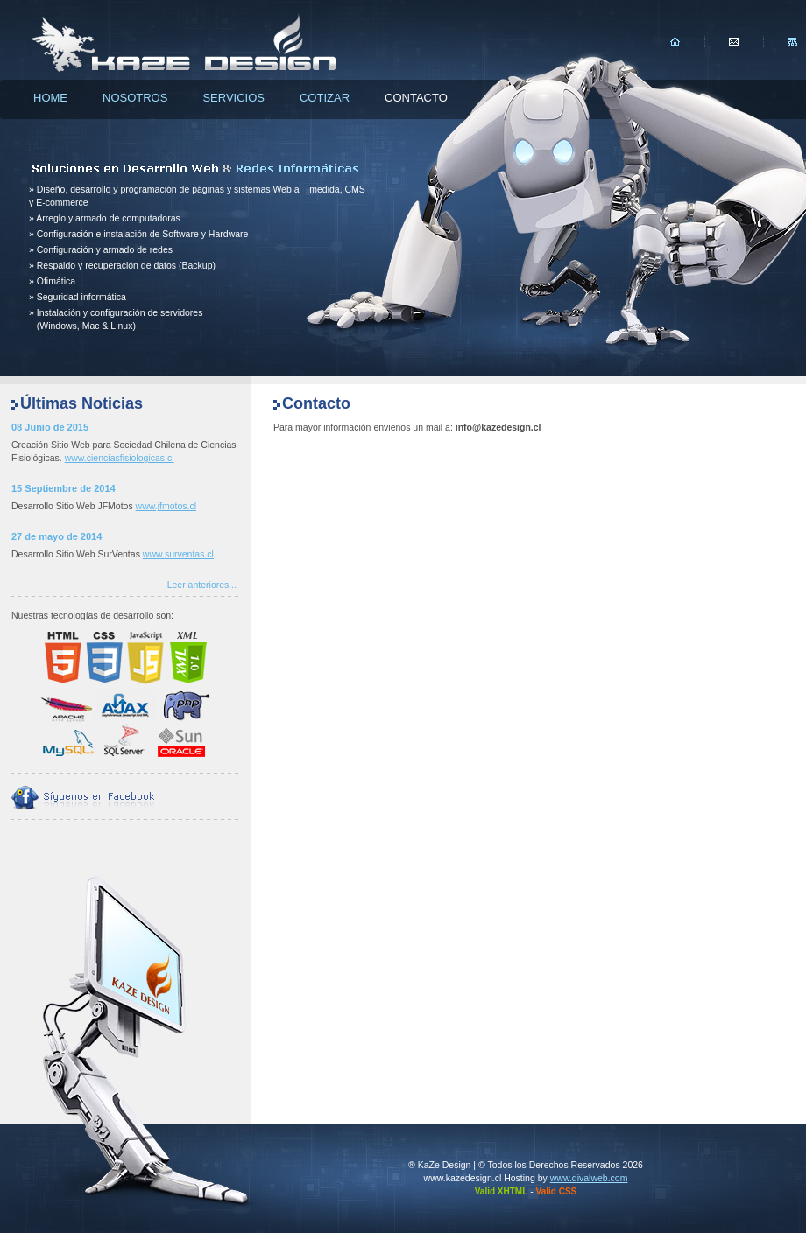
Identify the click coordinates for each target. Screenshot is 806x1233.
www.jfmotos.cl (166, 506)
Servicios (233, 97)
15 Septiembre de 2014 (63, 488)
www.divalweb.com (589, 1178)
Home (50, 97)
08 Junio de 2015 (49, 427)
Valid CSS (556, 1191)
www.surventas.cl (178, 554)
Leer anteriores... (202, 584)
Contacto (416, 97)
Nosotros (135, 97)
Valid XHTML (501, 1191)
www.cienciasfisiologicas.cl (119, 457)
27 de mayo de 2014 (56, 536)
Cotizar (325, 97)
